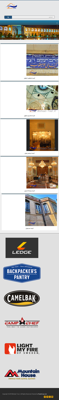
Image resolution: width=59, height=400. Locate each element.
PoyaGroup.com (42, 394)
